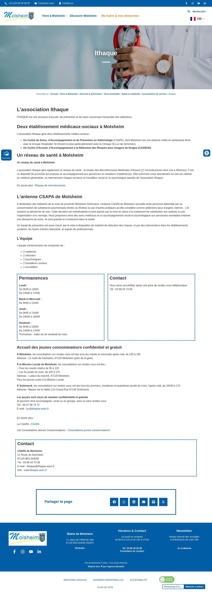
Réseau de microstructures (50, 185)
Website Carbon (194, 586)
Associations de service (154, 94)
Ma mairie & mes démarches (120, 15)
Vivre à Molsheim (53, 15)
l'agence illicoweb (115, 566)
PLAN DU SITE (105, 587)
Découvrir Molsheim (83, 15)
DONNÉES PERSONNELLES (108, 580)
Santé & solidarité (131, 94)
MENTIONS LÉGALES (75, 580)
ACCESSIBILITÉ (138, 580)
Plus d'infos (6, 155)
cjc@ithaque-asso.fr (37, 408)
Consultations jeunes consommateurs (88, 430)
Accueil (54, 94)
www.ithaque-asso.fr (35, 470)
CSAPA (35, 424)
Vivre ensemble (112, 94)
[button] (114, 502)
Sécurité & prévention (91, 94)
